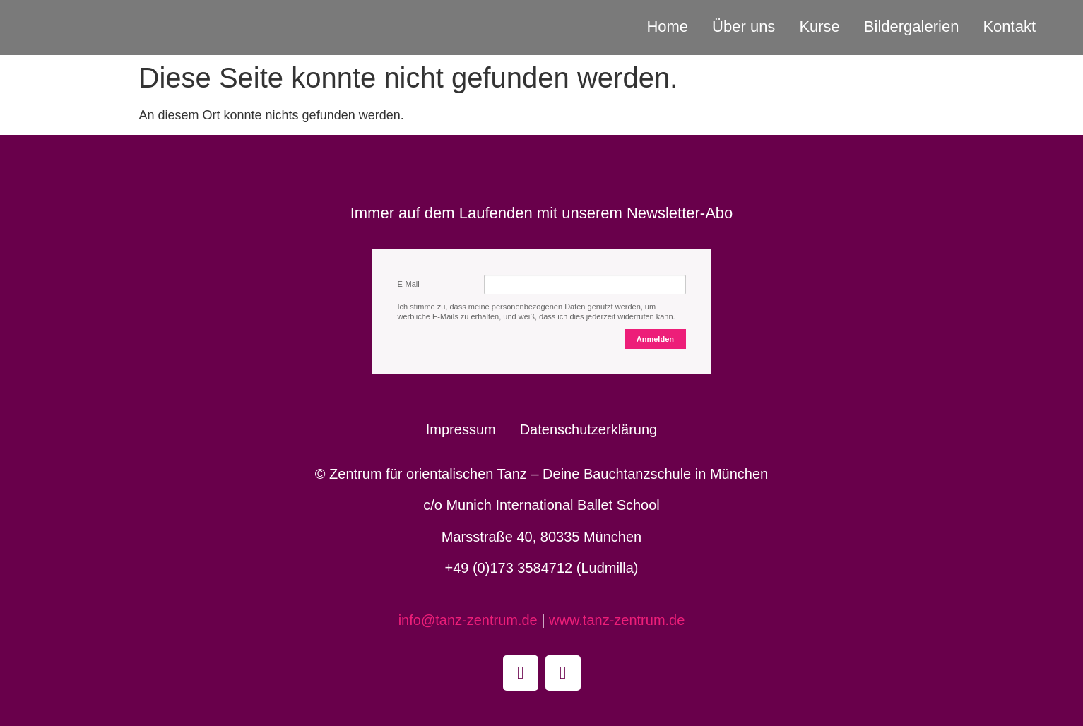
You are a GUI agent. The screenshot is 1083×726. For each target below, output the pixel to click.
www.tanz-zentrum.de (617, 620)
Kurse (819, 26)
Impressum (461, 429)
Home (667, 26)
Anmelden (655, 339)
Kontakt (1009, 26)
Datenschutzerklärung (589, 429)
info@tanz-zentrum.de (470, 620)
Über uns (743, 26)
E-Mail (409, 284)
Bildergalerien (911, 26)
